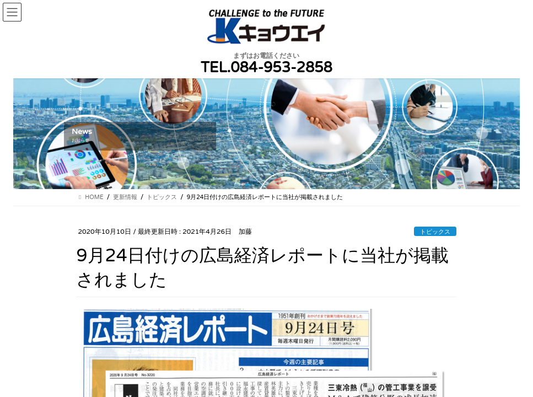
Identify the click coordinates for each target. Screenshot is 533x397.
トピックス (435, 231)
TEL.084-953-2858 (266, 68)
